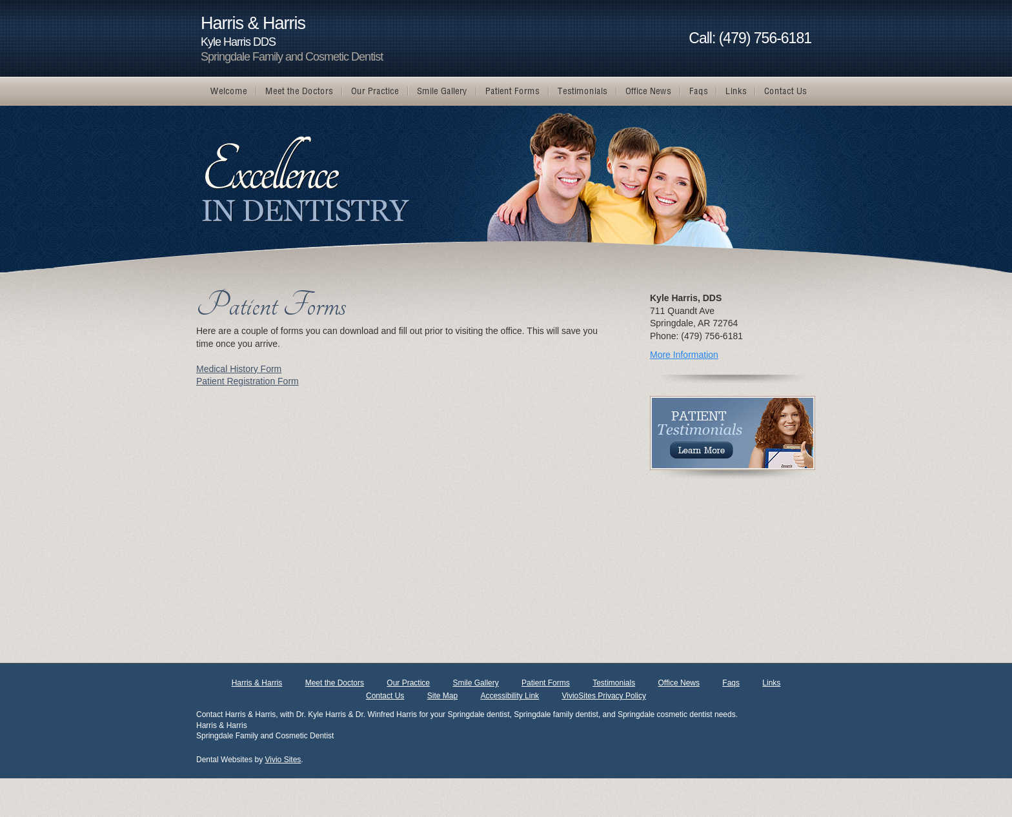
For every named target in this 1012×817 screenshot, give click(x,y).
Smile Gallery (475, 682)
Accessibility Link (509, 695)
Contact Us (385, 695)
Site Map (442, 695)
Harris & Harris (257, 682)
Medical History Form (238, 369)
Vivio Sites (283, 759)
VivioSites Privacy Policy (604, 695)
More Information (684, 354)
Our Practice (408, 682)
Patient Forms (545, 682)
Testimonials (613, 682)
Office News (679, 682)
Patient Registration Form (247, 381)
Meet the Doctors (334, 682)
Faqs (731, 682)
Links (771, 682)
